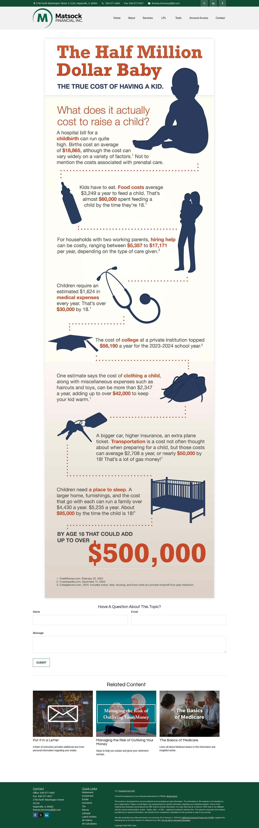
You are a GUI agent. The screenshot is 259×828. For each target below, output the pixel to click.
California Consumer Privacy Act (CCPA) (197, 818)
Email (134, 611)
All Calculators (89, 823)
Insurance (87, 803)
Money (85, 809)
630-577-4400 (110, 3)
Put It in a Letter (46, 740)
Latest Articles (89, 816)
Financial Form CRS (126, 791)
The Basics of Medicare (179, 740)
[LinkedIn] (213, 3)
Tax (84, 806)
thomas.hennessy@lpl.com (164, 3)
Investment (87, 796)
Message (38, 633)
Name (36, 611)
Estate (85, 799)
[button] (117, 18)
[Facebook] (222, 3)
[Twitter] (204, 3)
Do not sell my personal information (176, 820)
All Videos (87, 820)
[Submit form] (41, 663)
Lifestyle (86, 813)
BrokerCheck (172, 796)
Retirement (87, 792)
